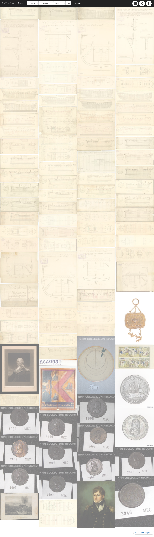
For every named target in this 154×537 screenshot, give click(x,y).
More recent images (143, 533)
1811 (20, 3)
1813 (78, 3)
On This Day (8, 3)
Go (68, 3)
